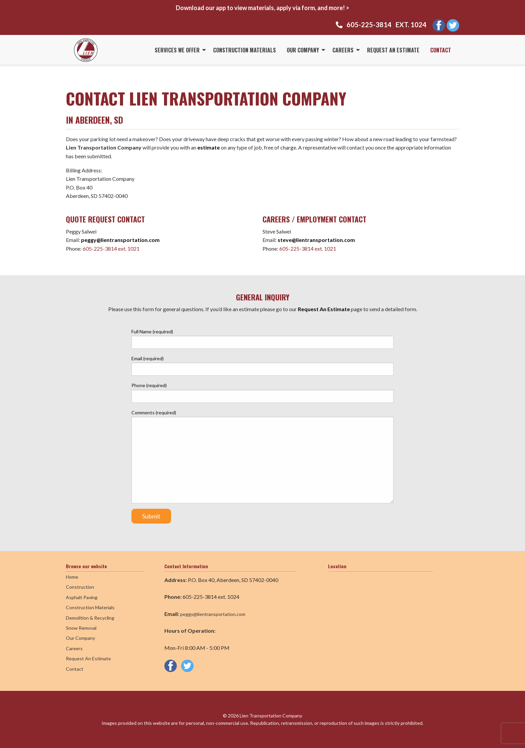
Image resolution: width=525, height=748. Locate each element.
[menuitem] (178, 49)
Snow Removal (81, 628)
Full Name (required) (262, 339)
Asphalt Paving (81, 597)
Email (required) (262, 366)
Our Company (303, 50)
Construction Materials (244, 50)
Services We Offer (177, 50)
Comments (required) (262, 456)
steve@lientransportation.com (316, 240)
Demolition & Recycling (90, 618)
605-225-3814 (369, 24)
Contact (440, 50)
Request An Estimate (393, 50)
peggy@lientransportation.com (120, 240)
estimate (209, 147)
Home (72, 577)
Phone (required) (262, 392)
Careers (343, 50)
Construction (80, 587)
